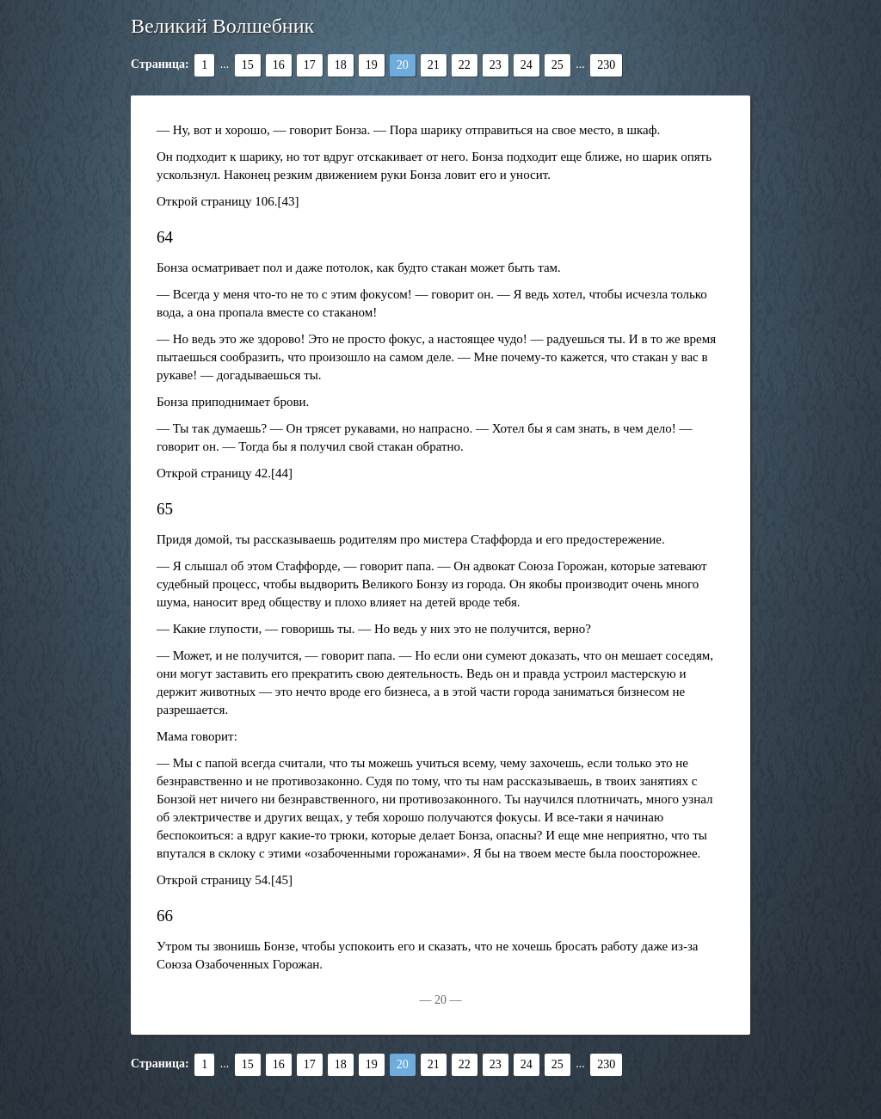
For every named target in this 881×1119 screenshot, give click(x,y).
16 (279, 64)
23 (496, 64)
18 (341, 64)
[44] (282, 473)
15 (248, 64)
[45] (282, 880)
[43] (288, 201)
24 (527, 64)
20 (403, 64)
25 (557, 64)
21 (434, 64)
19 (372, 64)
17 (310, 64)
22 (465, 64)
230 (606, 64)
